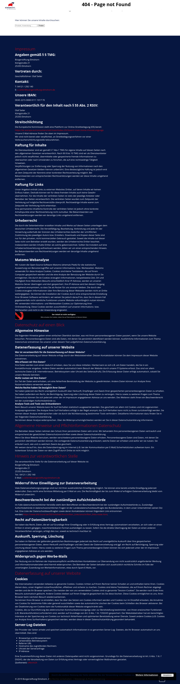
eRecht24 (32, 662)
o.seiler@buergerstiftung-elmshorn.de (36, 89)
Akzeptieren (167, 675)
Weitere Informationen (147, 675)
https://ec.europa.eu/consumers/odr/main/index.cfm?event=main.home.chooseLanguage (59, 130)
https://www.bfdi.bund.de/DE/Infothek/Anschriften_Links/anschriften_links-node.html (65, 514)
